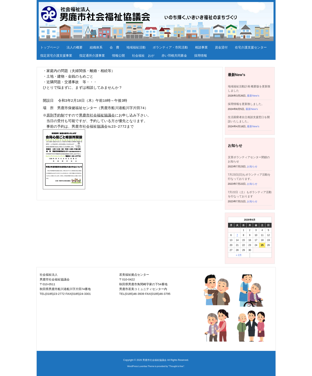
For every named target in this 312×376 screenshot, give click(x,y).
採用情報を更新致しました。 (246, 104)
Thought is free (176, 366)
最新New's (253, 95)
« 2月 (239, 255)
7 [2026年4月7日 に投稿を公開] (237, 235)
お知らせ (252, 166)
